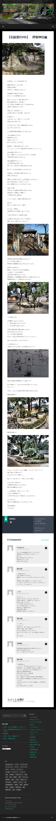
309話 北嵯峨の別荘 (9, 738)
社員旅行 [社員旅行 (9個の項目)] (12, 787)
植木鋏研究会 (34, 749)
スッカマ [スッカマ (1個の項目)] (13, 769)
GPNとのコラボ (34, 719)
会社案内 (32, 737)
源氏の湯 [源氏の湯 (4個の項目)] (26, 784)
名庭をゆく (33, 739)
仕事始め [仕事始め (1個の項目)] (12, 774)
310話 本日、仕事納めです (11, 736)
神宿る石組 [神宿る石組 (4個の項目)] (18, 787)
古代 (38, 523)
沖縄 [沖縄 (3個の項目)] (21, 784)
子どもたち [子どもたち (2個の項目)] (25, 777)
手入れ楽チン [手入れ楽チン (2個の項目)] (9, 782)
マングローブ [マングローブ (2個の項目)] (15, 772)
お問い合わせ (9, 808)
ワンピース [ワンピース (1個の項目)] (22, 772)
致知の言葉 (33, 757)
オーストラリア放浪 (35, 722)
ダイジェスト (34, 732)
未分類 (32, 747)
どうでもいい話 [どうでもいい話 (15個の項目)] (23, 764)
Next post (39, 530)
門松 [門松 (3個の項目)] (14, 789)
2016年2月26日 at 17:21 (23, 620)
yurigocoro (20, 547)
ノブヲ (19, 592)
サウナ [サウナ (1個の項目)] (7, 769)
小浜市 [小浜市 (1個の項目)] (17, 779)
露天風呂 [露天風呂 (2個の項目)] (19, 789)
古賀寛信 (19, 643)
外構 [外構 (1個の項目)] (20, 777)
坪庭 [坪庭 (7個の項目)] (11, 777)
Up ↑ (52, 817)
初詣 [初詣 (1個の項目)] (26, 774)
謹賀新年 (5, 733)
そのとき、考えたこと (36, 729)
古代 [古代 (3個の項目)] (7, 777)
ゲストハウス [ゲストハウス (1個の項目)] (24, 767)
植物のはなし (34, 752)
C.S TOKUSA (33, 717)
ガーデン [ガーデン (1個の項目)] (17, 767)
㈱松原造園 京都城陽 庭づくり (13, 817)
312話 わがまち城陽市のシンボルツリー (15, 727)
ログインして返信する (46, 548)
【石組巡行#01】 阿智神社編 (27, 37)
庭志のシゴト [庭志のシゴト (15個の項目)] (24, 779)
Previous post (40, 528)
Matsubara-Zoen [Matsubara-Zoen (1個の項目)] (9, 764)
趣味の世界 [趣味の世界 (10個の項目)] (8, 789)
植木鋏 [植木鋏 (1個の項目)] (16, 784)
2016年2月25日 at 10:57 (23, 570)
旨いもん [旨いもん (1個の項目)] (21, 782)
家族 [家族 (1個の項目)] (13, 779)
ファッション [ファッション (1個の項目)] (20, 769)
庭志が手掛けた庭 (35, 744)
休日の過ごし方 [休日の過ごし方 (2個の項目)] (19, 774)
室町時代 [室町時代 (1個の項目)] (8, 779)
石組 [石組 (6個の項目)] (7, 787)
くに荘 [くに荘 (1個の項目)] (16, 764)
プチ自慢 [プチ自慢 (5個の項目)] (8, 772)
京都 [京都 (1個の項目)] (7, 774)
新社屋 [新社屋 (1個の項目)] (15, 782)
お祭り (32, 724)
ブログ (32, 734)
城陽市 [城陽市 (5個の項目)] (15, 777)
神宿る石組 (42, 523)
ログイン (24, 701)
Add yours (45, 540)
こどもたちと (34, 727)
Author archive (11, 522)
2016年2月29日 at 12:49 (23, 645)
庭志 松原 (19, 569)
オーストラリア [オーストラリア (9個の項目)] (9, 767)
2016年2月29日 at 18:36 (23, 661)
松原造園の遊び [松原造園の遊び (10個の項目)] (9, 784)
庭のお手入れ (34, 742)
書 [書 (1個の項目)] (25, 782)
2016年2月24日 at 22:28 (23, 549)
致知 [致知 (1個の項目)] (24, 787)
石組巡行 (39, 521)
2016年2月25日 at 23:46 (23, 593)
